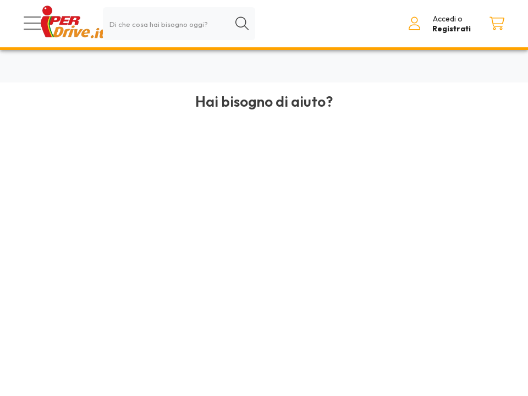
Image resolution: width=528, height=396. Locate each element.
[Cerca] (242, 23)
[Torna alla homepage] (72, 24)
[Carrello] (497, 23)
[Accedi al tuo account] (415, 23)
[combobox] (179, 23)
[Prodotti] (32, 23)
